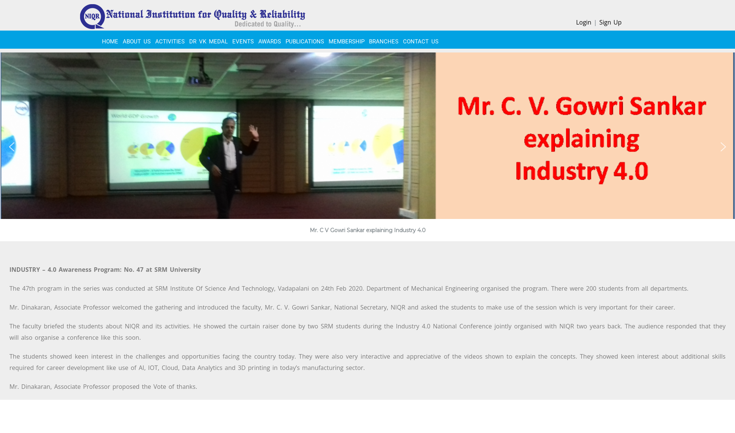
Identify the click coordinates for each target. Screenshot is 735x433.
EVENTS (243, 41)
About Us (137, 41)
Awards (269, 41)
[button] (12, 147)
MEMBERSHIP (346, 41)
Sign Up (610, 22)
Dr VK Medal (208, 41)
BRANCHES (383, 41)
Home (110, 41)
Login (583, 22)
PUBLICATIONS (305, 41)
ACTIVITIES (170, 41)
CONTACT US (421, 41)
